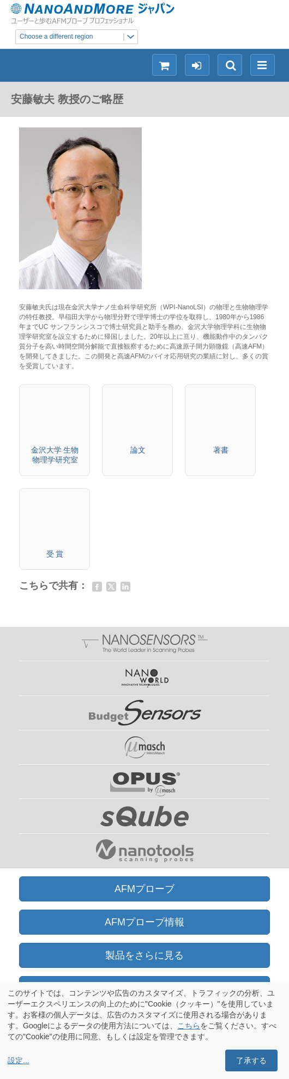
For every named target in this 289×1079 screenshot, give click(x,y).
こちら (188, 1025)
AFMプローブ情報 (144, 922)
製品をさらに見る (144, 955)
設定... (18, 1060)
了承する (251, 1060)
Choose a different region (78, 37)
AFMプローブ (144, 888)
